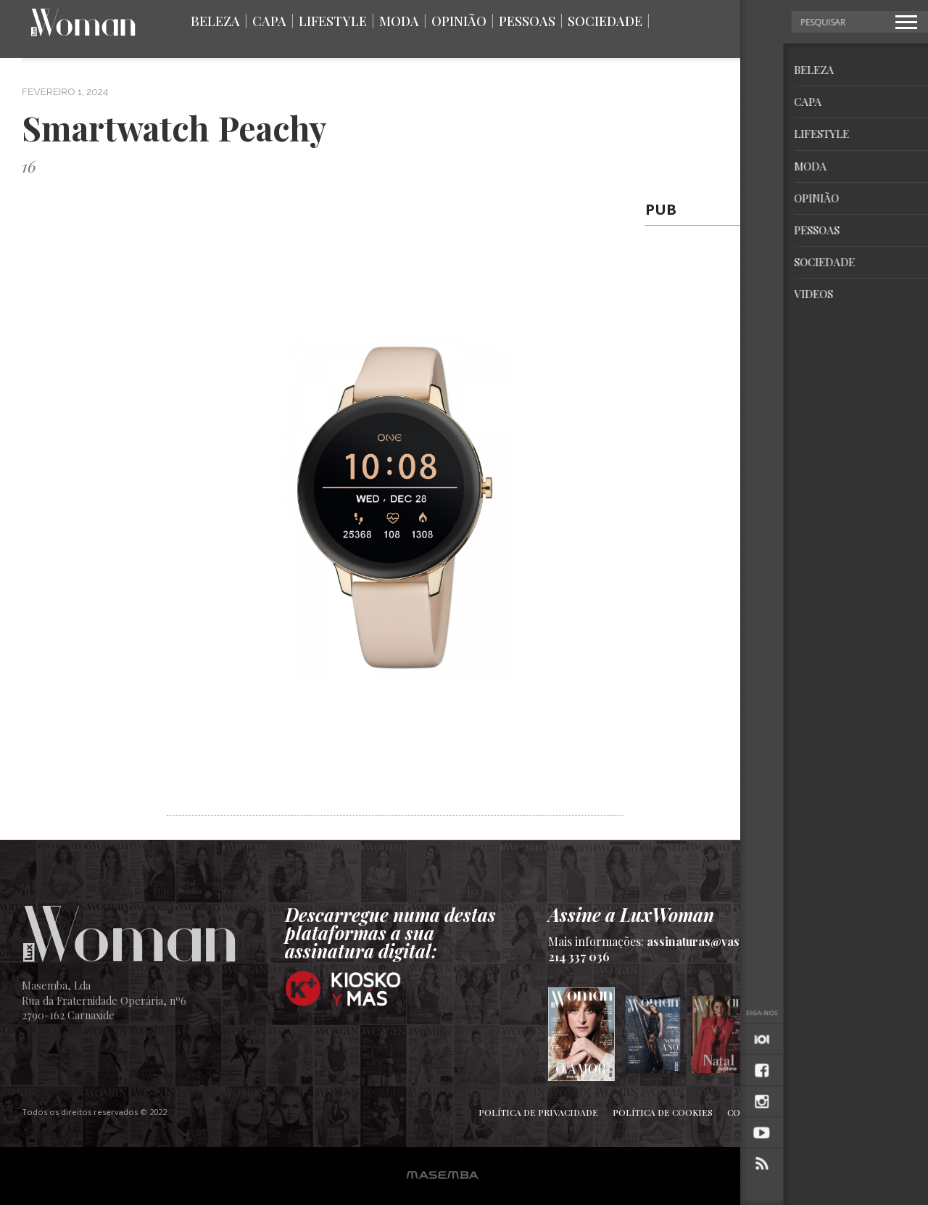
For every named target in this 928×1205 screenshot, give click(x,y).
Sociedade (605, 21)
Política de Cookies (663, 1112)
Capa (269, 21)
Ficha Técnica (829, 1112)
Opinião (458, 21)
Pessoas (527, 21)
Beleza (215, 21)
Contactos (753, 1112)
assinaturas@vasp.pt (703, 941)
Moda (399, 21)
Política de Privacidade (538, 1112)
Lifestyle (333, 21)
